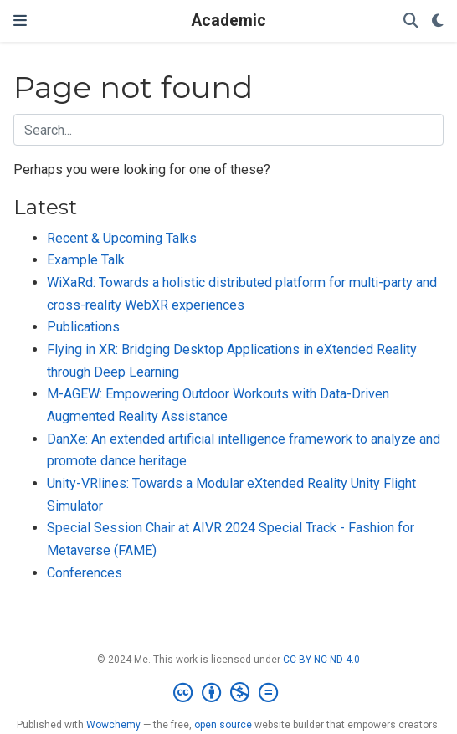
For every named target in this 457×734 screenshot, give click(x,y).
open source (223, 725)
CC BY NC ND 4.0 (321, 659)
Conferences (84, 573)
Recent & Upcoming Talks (122, 238)
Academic (229, 20)
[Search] (410, 21)
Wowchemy (113, 725)
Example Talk (86, 260)
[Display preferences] (438, 21)
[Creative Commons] (229, 693)
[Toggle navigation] (20, 20)
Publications (83, 327)
